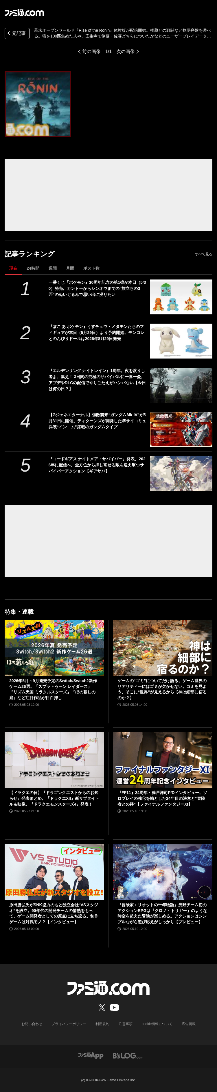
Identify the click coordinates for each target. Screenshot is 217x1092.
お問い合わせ (31, 1024)
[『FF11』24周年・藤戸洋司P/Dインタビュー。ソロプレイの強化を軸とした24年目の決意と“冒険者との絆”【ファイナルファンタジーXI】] (162, 760)
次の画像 (125, 51)
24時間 (33, 268)
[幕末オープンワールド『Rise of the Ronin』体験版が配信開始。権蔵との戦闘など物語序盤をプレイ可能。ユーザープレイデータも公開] (38, 104)
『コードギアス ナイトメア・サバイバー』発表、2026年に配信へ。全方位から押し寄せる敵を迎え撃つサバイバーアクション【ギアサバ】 (97, 465)
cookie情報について (157, 1024)
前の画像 (91, 51)
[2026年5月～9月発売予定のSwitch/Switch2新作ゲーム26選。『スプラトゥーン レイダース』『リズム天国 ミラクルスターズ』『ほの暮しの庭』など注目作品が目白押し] (54, 648)
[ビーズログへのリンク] (128, 1055)
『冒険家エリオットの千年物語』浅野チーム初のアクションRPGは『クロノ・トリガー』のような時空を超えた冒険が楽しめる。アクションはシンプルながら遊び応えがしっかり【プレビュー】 (162, 913)
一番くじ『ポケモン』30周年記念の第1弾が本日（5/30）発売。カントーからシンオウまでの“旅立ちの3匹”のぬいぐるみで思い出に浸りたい (97, 288)
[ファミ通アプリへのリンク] (90, 1055)
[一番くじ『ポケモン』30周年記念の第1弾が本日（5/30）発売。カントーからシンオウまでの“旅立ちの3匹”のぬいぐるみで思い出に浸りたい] (181, 296)
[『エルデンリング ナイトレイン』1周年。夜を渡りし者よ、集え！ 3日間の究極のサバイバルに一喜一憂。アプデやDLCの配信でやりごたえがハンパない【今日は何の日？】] (181, 385)
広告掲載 (189, 1024)
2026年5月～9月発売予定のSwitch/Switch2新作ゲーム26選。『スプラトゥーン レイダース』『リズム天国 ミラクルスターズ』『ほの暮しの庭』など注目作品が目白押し (53, 689)
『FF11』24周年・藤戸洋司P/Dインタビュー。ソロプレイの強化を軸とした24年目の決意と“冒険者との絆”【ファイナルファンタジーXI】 (162, 798)
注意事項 (126, 1024)
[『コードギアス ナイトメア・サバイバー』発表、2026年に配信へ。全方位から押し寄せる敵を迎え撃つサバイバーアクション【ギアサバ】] (181, 473)
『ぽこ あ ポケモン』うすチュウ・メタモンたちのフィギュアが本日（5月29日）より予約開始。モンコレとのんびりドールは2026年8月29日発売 (96, 332)
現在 (13, 268)
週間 (53, 268)
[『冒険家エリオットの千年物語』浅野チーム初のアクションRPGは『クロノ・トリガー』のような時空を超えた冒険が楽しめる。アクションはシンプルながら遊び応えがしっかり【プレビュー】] (162, 872)
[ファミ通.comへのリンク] (24, 12)
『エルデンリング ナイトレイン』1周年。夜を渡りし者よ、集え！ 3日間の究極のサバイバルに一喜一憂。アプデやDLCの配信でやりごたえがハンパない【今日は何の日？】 (97, 379)
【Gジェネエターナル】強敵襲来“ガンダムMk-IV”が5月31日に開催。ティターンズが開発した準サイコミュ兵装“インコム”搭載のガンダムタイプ (97, 420)
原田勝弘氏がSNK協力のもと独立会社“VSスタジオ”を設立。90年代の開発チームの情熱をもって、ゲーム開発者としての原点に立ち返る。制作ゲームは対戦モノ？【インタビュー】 (53, 913)
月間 (70, 268)
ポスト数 (91, 268)
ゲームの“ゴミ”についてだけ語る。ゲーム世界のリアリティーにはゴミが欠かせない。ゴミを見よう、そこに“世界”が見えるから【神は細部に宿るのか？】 (162, 689)
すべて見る (203, 254)
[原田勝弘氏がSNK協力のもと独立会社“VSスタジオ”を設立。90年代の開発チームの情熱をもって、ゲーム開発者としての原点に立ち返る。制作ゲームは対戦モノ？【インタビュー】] (54, 872)
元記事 (16, 34)
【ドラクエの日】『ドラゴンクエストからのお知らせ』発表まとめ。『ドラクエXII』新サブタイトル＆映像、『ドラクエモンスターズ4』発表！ (54, 798)
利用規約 (102, 1024)
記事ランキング (30, 254)
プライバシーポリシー (69, 1024)
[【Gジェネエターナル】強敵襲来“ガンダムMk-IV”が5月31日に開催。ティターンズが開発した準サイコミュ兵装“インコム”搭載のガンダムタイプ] (181, 429)
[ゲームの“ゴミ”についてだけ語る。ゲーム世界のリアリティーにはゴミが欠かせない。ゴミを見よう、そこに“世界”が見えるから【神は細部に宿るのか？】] (162, 648)
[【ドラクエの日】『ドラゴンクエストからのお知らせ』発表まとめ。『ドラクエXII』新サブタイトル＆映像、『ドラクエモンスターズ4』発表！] (54, 760)
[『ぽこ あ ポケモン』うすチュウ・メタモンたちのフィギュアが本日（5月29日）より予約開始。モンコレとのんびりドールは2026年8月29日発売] (181, 341)
